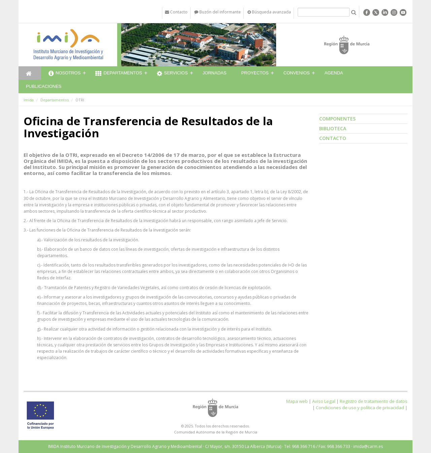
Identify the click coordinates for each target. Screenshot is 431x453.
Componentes (337, 118)
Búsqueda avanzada (269, 12)
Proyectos (254, 72)
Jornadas (215, 72)
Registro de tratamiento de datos (373, 401)
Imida (29, 99)
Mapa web (297, 401)
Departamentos (118, 73)
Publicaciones (43, 86)
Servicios (172, 73)
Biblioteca (332, 128)
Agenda (334, 72)
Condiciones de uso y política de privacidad (360, 408)
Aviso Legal (323, 401)
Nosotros (64, 73)
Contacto (332, 138)
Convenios (297, 72)
